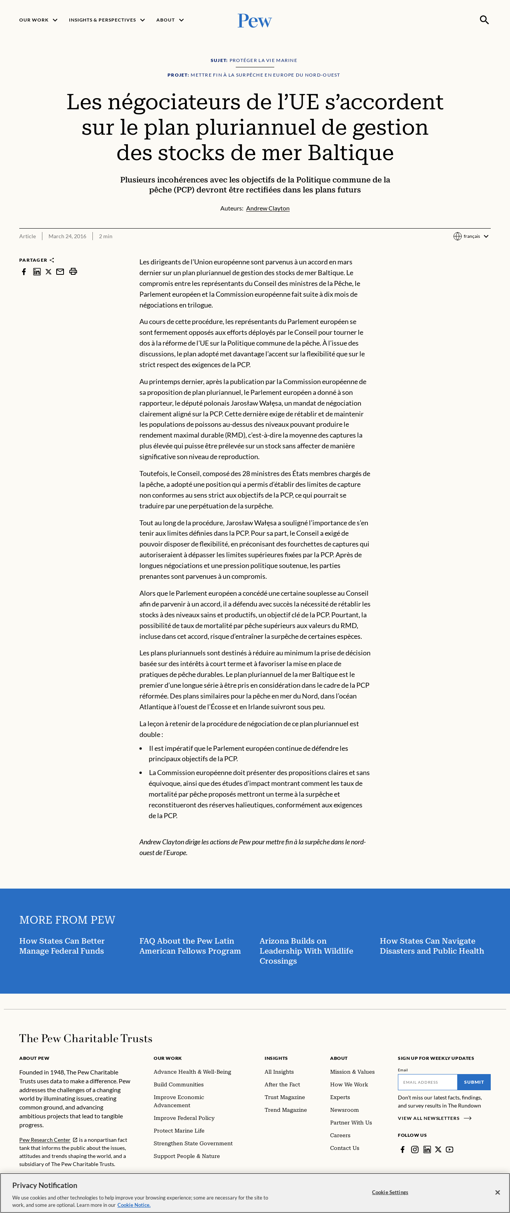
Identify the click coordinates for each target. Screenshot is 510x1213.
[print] (73, 271)
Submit (474, 1082)
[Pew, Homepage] (255, 20)
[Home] (85, 1038)
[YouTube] (449, 1149)
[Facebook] (402, 1149)
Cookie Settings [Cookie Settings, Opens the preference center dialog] (390, 1192)
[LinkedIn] (427, 1149)
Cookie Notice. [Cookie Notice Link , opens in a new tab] (134, 1205)
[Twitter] (438, 1149)
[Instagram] (414, 1149)
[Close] (497, 1192)
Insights (276, 1058)
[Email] (428, 1082)
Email (403, 1070)
